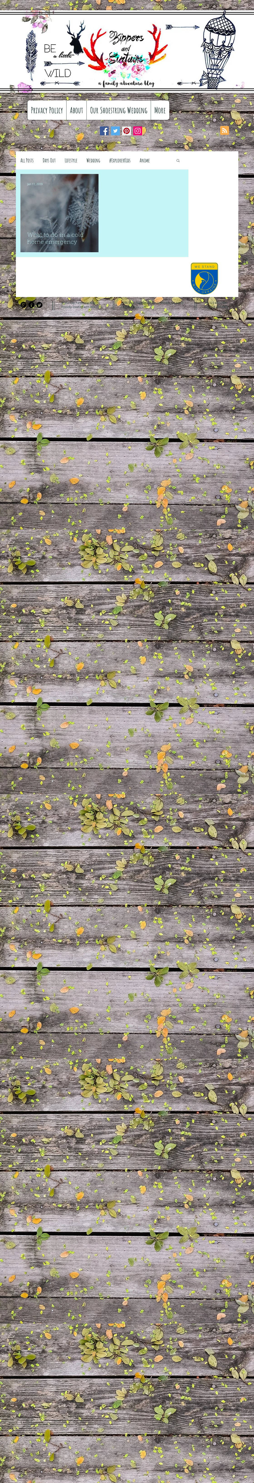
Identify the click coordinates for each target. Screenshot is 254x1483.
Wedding (93, 160)
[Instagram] (137, 130)
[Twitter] (115, 130)
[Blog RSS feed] (224, 130)
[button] (178, 161)
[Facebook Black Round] (31, 305)
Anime (145, 160)
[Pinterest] (126, 130)
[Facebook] (104, 130)
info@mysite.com (134, 307)
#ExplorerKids (120, 160)
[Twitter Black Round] (39, 305)
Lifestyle (71, 160)
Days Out (49, 160)
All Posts (27, 160)
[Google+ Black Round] (23, 305)
